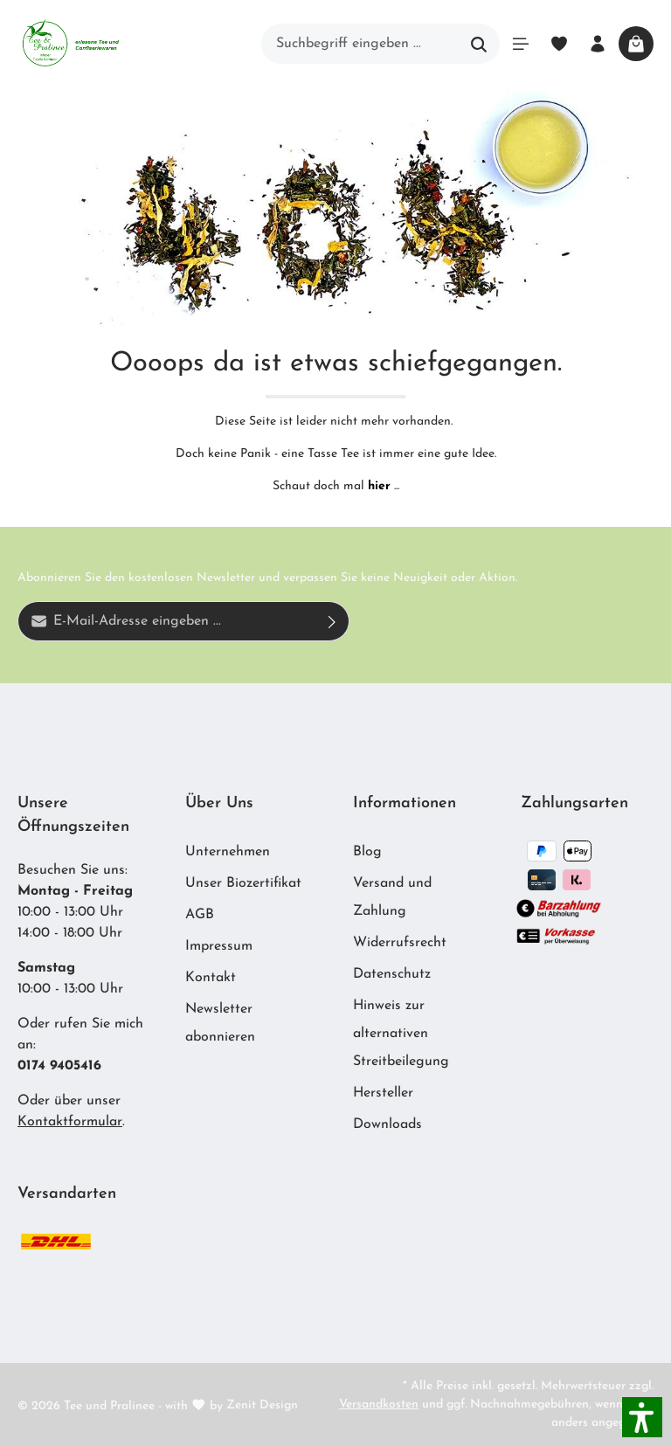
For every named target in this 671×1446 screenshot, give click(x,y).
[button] (642, 1417)
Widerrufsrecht (399, 943)
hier (379, 486)
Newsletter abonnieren (220, 1023)
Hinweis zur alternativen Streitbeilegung (401, 1034)
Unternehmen (227, 852)
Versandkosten (379, 1404)
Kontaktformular (69, 1122)
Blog (367, 852)
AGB (199, 915)
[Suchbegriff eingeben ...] (360, 44)
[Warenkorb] (636, 43)
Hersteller (383, 1093)
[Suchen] (479, 44)
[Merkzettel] (559, 43)
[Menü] (520, 43)
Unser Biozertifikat (243, 883)
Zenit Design (262, 1405)
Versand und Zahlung (392, 897)
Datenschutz (392, 974)
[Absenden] (332, 621)
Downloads (387, 1124)
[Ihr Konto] (597, 43)
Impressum (218, 946)
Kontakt (210, 978)
